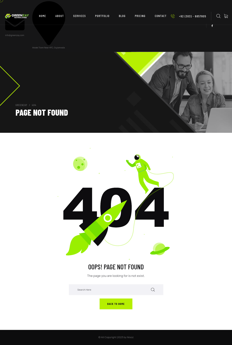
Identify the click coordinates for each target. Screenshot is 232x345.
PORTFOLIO (102, 16)
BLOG (122, 16)
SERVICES (79, 16)
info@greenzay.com (14, 35)
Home (42, 16)
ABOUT (59, 16)
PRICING (140, 16)
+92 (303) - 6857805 (187, 16)
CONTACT (161, 16)
